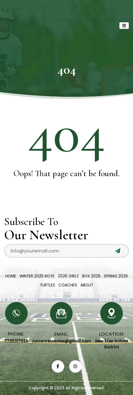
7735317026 (16, 341)
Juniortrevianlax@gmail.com (61, 341)
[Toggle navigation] (124, 25)
